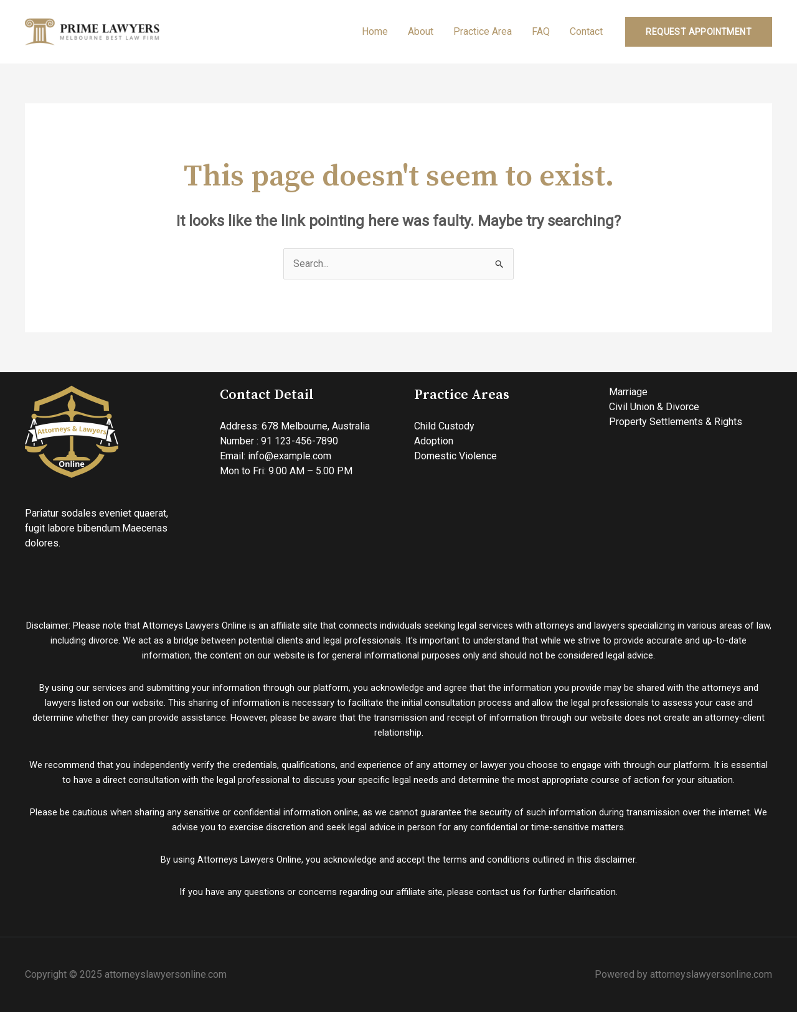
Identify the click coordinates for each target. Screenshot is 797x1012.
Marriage (628, 392)
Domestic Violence (455, 456)
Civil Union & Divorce (654, 407)
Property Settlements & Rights (675, 422)
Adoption (433, 441)
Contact (586, 31)
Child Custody (444, 426)
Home (375, 31)
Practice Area (482, 31)
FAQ (541, 31)
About (420, 31)
